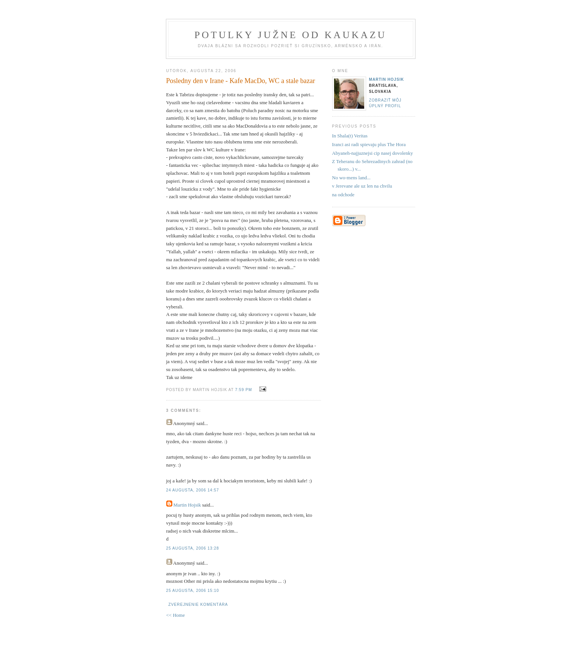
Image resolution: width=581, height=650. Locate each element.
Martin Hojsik (187, 505)
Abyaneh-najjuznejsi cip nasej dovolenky (372, 153)
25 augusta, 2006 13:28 (192, 548)
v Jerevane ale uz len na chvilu (362, 186)
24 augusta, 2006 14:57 (192, 490)
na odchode (343, 194)
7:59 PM (243, 390)
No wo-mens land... (351, 177)
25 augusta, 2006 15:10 (192, 590)
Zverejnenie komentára (198, 604)
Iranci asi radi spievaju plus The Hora (369, 144)
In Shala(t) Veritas (350, 136)
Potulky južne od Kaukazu (290, 34)
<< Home (175, 615)
